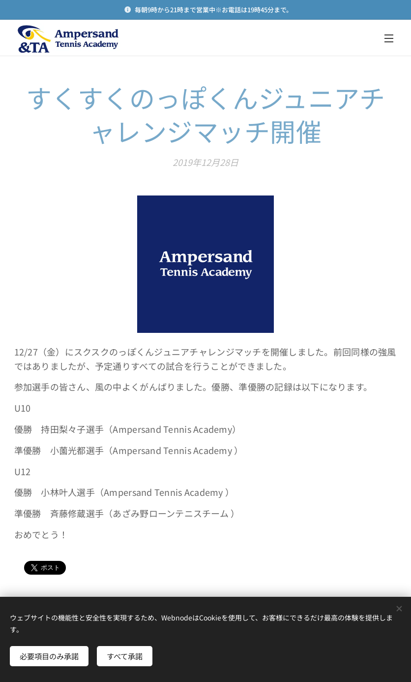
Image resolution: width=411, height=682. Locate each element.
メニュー (388, 38)
